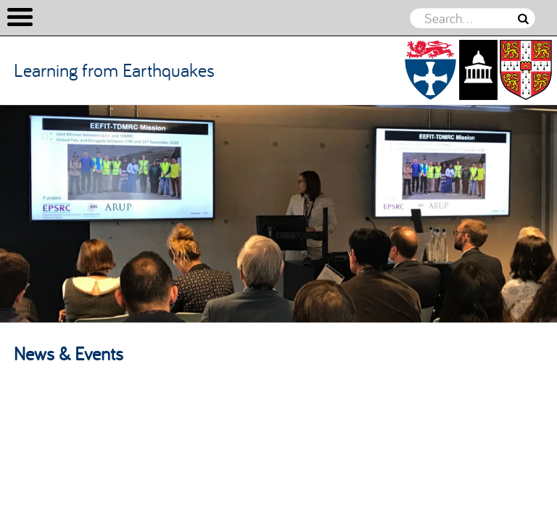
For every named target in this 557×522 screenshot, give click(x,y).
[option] (278, 214)
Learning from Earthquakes (114, 69)
